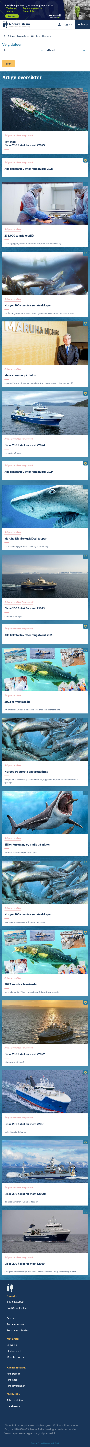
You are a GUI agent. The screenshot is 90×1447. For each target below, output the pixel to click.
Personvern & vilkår (18, 1330)
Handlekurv (13, 1406)
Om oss (11, 1318)
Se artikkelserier (44, 36)
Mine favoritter (15, 1357)
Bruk (8, 63)
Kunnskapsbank (16, 1367)
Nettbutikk (13, 1394)
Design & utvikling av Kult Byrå (45, 1443)
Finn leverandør (16, 1385)
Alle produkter (15, 1400)
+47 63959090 (15, 1302)
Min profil (13, 1338)
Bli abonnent (14, 1351)
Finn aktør (12, 1379)
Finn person (14, 1373)
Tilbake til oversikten (18, 36)
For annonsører (16, 1324)
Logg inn (12, 1345)
